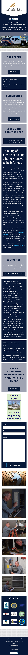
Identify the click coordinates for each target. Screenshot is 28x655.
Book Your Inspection (14, 274)
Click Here (14, 389)
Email (5, 431)
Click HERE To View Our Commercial (14, 141)
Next (25, 42)
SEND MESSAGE (14, 465)
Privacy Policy (14, 649)
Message (6, 437)
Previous (2, 42)
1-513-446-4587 (13, 22)
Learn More (14, 72)
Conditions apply (19, 245)
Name (5, 424)
